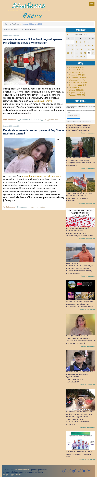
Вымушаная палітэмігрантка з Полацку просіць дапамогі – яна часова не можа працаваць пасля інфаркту (79, 268)
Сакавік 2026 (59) (76, 70)
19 (93, 49)
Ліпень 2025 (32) (76, 90)
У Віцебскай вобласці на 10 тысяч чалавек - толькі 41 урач (79, 454)
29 (77, 57)
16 (81, 49)
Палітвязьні (22, 207)
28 (72, 57)
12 (93, 46)
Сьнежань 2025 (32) (78, 77)
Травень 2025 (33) (77, 95)
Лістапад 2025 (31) (77, 80)
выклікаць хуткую (42, 101)
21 (72, 53)
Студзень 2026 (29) (77, 75)
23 (81, 53)
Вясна (32, 15)
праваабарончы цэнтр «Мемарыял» (41, 176)
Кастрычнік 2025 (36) (78, 83)
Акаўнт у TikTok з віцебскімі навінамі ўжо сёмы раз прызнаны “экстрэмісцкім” (80, 304)
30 (81, 57)
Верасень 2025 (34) (77, 85)
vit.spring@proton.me (12, 474)
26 (93, 53)
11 (89, 46)
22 (77, 53)
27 (68, 57)
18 (89, 49)
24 (85, 53)
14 (72, 49)
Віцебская (28, 5)
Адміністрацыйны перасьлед (30, 120)
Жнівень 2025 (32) (77, 88)
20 (68, 53)
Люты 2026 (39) (76, 72)
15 (77, 49)
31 (85, 57)
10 (85, 46)
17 (85, 49)
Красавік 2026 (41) (77, 67)
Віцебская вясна (22, 470)
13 (68, 49)
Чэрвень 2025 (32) (77, 93)
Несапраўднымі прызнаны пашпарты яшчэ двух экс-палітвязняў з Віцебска (79, 127)
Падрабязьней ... (52, 120)
